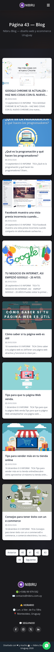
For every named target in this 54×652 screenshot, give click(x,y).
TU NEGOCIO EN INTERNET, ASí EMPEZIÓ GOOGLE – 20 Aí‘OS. (25, 275)
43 (45, 552)
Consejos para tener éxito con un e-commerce (25, 519)
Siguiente (31, 559)
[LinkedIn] (38, 629)
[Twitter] (31, 629)
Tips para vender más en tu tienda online (26, 458)
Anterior (11, 552)
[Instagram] (23, 629)
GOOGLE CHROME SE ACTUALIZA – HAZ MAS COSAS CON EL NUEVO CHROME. (26, 93)
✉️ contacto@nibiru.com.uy (27, 595)
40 (22, 552)
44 (19, 559)
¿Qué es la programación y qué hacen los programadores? (24, 153)
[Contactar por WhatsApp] (46, 646)
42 (37, 552)
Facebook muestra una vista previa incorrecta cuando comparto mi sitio (22, 215)
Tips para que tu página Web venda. (23, 397)
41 (30, 552)
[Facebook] (16, 629)
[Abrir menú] (48, 5)
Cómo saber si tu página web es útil (24, 336)
